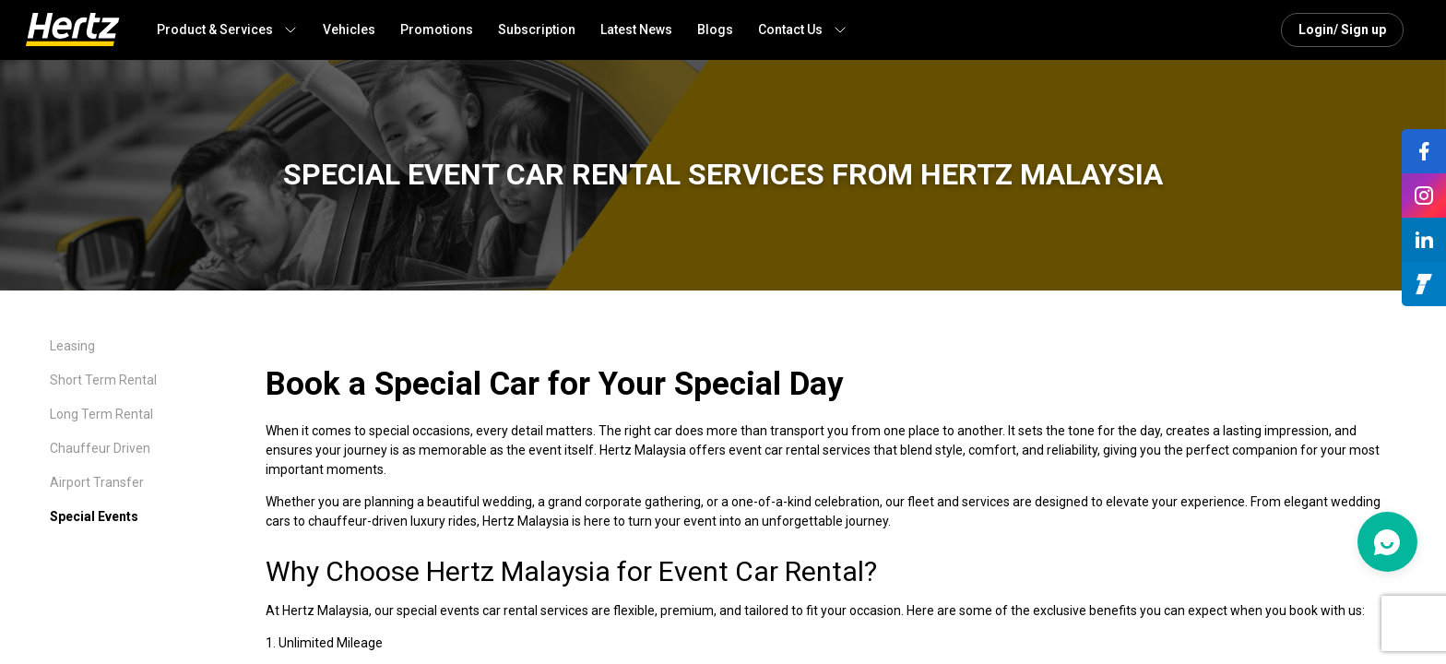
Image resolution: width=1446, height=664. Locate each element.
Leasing (72, 345)
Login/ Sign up (1342, 29)
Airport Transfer (97, 482)
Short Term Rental (103, 380)
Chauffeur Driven (100, 448)
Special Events (94, 516)
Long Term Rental (101, 414)
